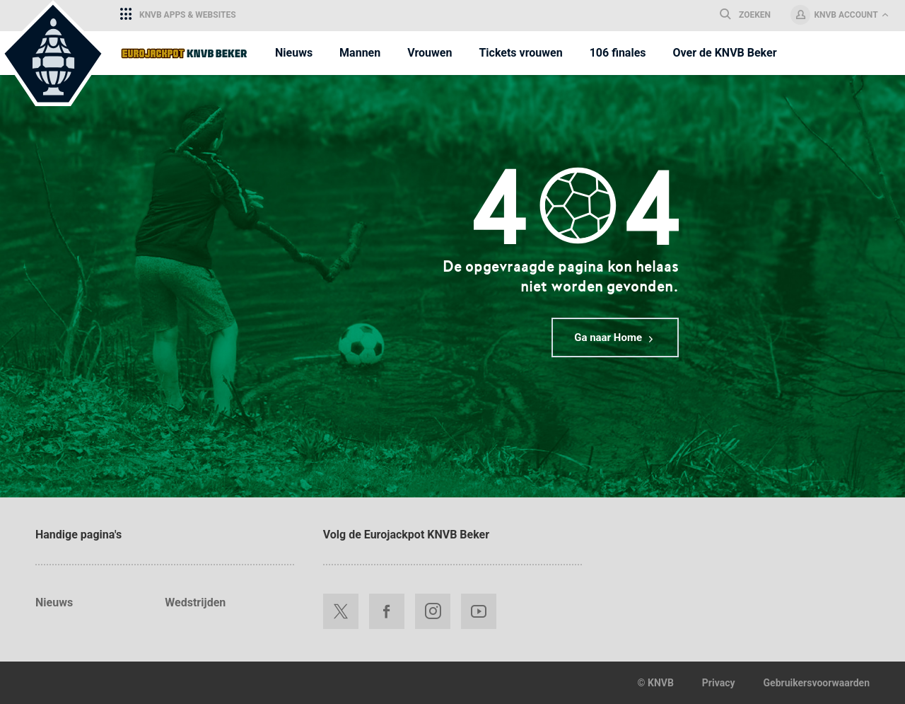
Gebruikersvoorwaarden (817, 682)
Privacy (718, 682)
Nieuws (54, 602)
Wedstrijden (195, 602)
